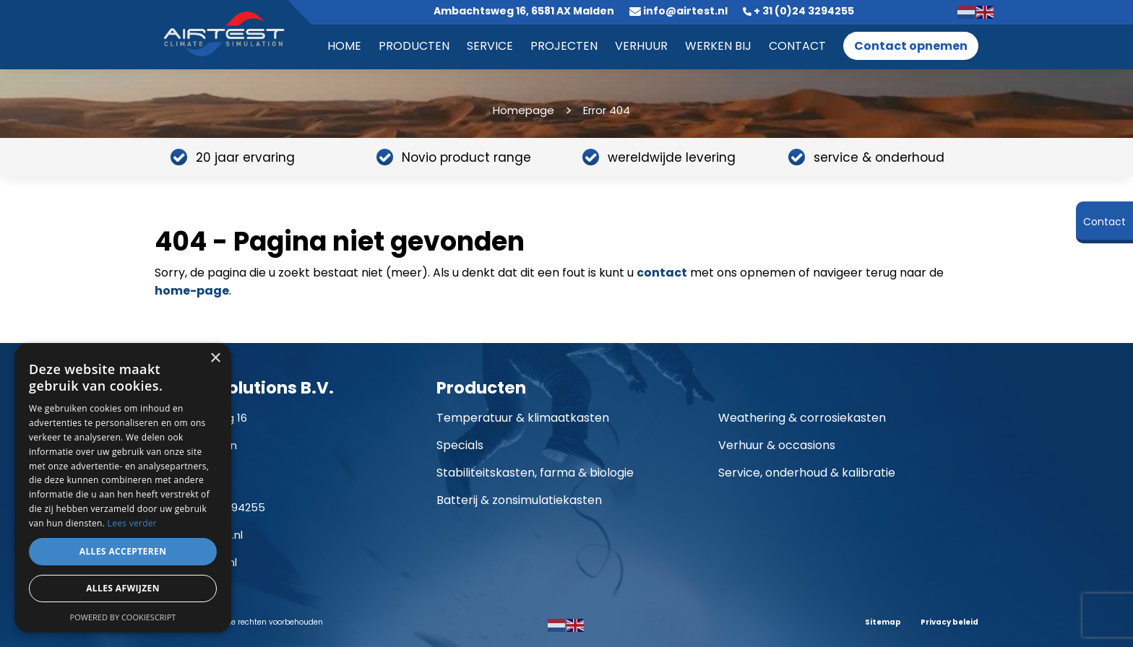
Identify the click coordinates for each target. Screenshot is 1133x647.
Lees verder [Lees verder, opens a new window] (133, 523)
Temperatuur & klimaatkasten (522, 417)
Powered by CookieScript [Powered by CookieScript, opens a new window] (123, 617)
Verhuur (641, 46)
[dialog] (122, 488)
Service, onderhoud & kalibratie (806, 472)
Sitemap (883, 622)
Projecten (564, 46)
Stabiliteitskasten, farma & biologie (535, 472)
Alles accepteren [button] (123, 551)
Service (490, 46)
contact (662, 272)
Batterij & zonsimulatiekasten (519, 500)
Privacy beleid (949, 622)
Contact (797, 46)
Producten (414, 46)
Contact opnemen (911, 46)
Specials (459, 445)
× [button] (215, 358)
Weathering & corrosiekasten (802, 417)
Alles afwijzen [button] (123, 588)
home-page (192, 290)
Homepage (523, 110)
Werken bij (718, 46)
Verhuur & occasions (776, 445)
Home (344, 46)
